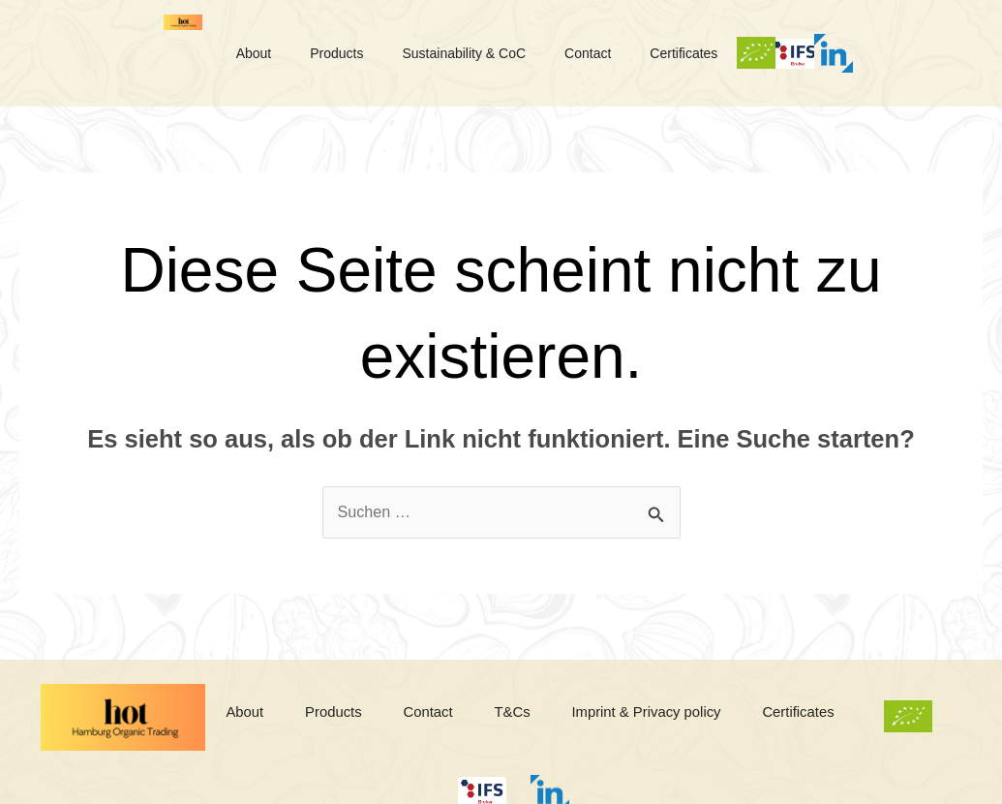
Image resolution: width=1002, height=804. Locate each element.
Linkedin (603, 790)
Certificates (766, 53)
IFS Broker (917, 53)
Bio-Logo (844, 53)
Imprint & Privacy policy (723, 718)
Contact (658, 53)
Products (383, 53)
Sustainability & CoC (523, 53)
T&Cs (576, 718)
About (290, 53)
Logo (131, 53)
